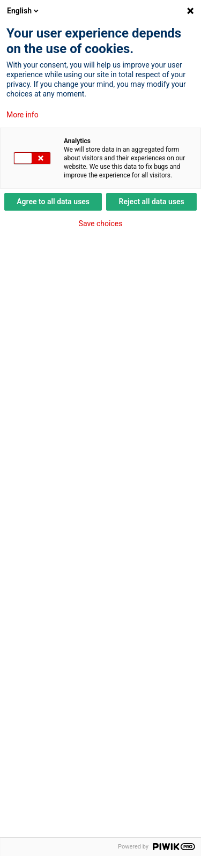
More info (22, 114)
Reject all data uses (151, 201)
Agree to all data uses (53, 201)
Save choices (101, 223)
